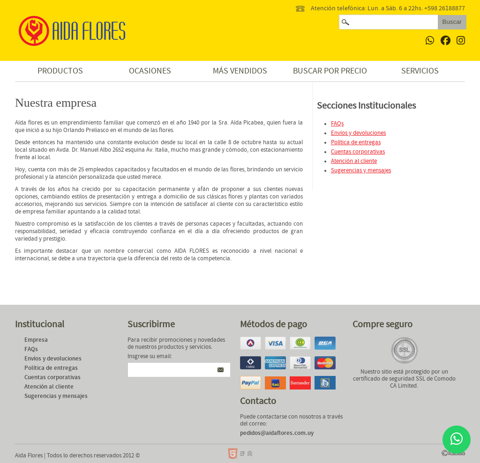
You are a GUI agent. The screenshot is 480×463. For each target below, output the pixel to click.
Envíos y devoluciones (358, 133)
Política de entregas (356, 142)
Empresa (36, 340)
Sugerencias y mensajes (361, 170)
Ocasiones (150, 71)
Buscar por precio (330, 71)
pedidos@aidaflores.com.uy (277, 433)
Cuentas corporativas (358, 151)
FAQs (337, 123)
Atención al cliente (354, 161)
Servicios (420, 71)
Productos (60, 71)
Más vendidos (240, 71)
